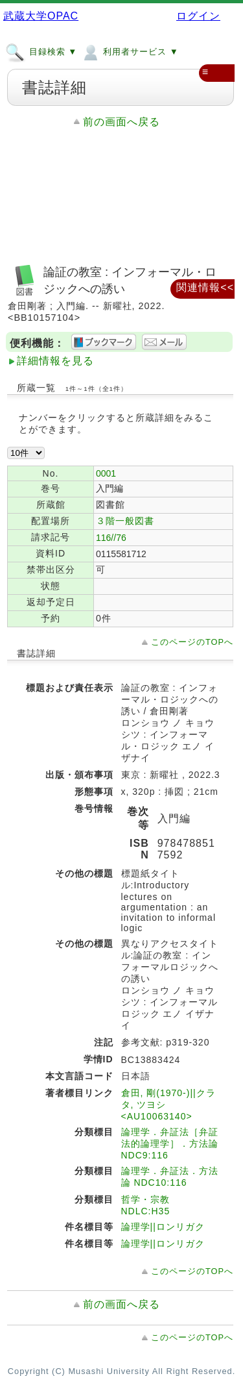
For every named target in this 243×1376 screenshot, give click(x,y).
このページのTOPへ (192, 642)
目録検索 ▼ (41, 51)
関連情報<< (205, 287)
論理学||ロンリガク (163, 1226)
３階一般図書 (125, 521)
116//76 (111, 537)
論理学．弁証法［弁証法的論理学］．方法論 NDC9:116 (169, 1143)
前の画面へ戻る (121, 121)
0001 (106, 473)
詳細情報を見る (55, 360)
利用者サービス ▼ (129, 51)
